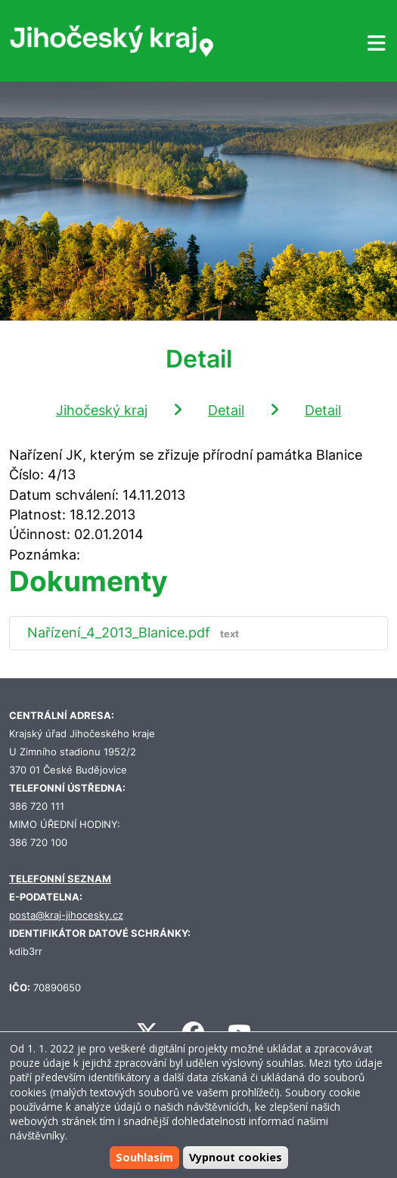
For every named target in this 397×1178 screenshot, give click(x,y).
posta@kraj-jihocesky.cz (66, 915)
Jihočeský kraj (101, 410)
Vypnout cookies (235, 1157)
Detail (226, 410)
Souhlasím (144, 1157)
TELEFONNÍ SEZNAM (60, 879)
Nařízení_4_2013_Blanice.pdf (136, 632)
